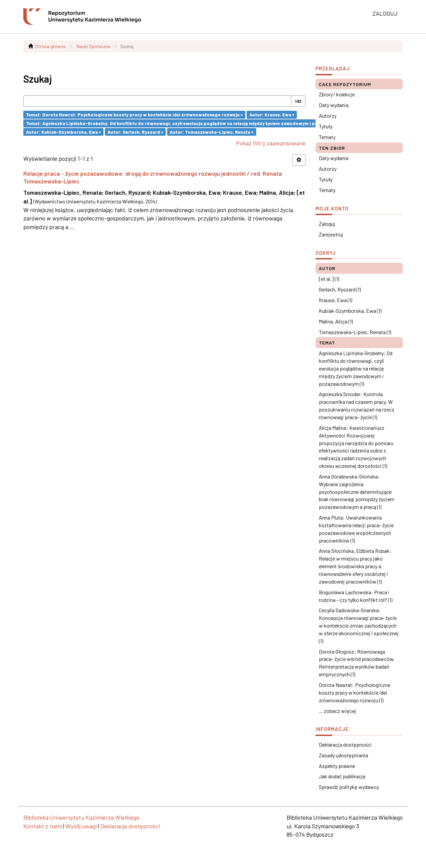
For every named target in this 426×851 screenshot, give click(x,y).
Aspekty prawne (337, 766)
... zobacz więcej (337, 711)
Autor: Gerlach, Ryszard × (135, 131)
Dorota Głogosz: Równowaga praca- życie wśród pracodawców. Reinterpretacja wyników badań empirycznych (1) (357, 663)
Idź (298, 101)
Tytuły (325, 126)
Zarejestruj (331, 234)
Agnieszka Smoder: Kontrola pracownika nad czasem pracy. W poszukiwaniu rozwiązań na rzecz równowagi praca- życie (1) (356, 405)
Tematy (327, 137)
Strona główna (50, 46)
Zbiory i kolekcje (337, 94)
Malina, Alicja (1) (336, 321)
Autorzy (327, 115)
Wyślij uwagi (81, 826)
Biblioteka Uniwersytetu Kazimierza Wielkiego (81, 817)
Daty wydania (333, 105)
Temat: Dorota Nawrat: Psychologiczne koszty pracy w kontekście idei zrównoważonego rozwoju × (134, 114)
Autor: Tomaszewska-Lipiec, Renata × (211, 131)
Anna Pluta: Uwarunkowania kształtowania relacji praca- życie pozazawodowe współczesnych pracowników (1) (356, 529)
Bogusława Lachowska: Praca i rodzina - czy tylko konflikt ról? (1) (355, 596)
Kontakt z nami (42, 826)
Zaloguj (327, 223)
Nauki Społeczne (93, 46)
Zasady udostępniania (343, 755)
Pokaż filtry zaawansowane (271, 143)
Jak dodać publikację (342, 776)
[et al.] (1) (329, 278)
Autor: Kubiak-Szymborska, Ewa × (63, 131)
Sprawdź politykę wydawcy (349, 787)
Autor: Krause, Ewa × (271, 114)
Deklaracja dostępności (345, 744)
